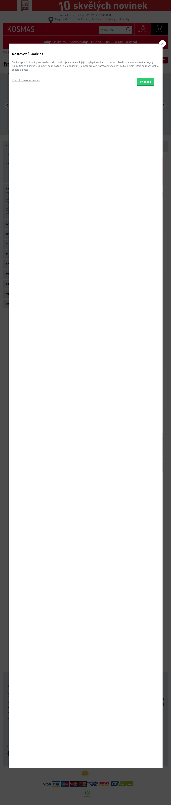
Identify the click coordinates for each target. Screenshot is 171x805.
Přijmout (145, 421)
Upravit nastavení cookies (26, 419)
